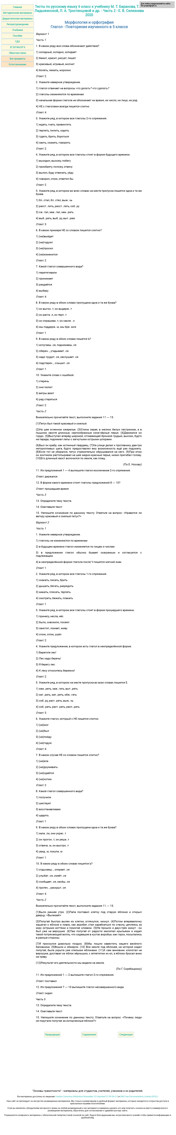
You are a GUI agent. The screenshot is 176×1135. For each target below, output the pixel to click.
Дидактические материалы (17, 18)
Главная (17, 7)
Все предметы (17, 58)
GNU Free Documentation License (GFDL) (139, 1096)
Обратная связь (17, 53)
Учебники (17, 30)
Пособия (17, 35)
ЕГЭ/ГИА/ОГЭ (17, 47)
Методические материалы (17, 12)
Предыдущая (52, 1034)
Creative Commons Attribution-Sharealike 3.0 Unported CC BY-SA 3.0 (86, 1096)
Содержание (89, 1034)
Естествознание (17, 64)
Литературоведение (17, 24)
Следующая (126, 1034)
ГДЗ (17, 41)
